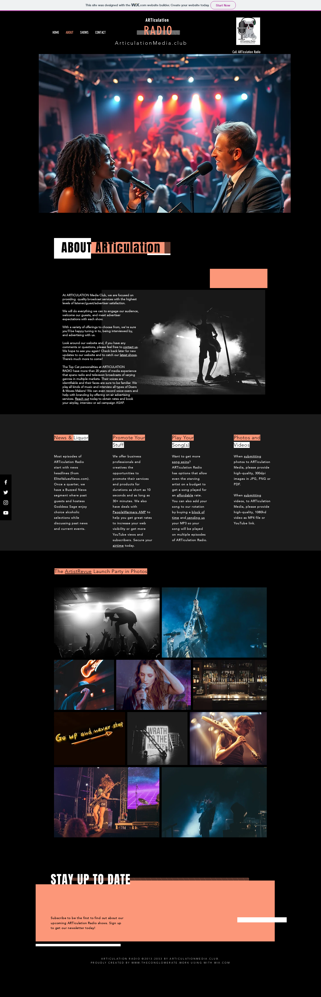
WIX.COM (222, 962)
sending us (195, 518)
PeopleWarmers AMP (129, 512)
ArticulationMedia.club (151, 43)
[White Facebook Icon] (6, 482)
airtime (118, 546)
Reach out (82, 399)
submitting (252, 456)
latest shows (128, 355)
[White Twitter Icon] (6, 492)
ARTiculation (157, 20)
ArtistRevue (78, 571)
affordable (185, 495)
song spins (180, 462)
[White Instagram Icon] (6, 502)
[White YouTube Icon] (6, 513)
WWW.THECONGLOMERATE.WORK (160, 962)
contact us (130, 347)
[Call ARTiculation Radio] (246, 52)
